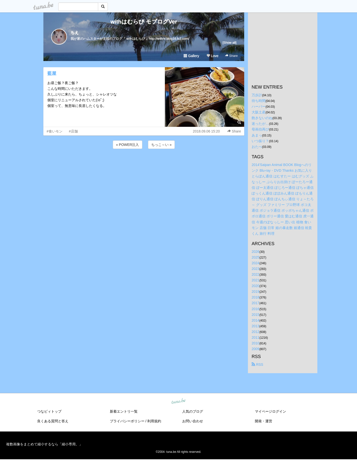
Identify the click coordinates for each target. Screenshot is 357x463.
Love (212, 56)
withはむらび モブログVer (144, 22)
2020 (255, 286)
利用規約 (154, 421)
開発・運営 (263, 421)
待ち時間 (259, 101)
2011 (255, 337)
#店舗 (73, 131)
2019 (255, 292)
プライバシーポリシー (127, 421)
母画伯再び (260, 129)
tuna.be (178, 401)
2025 (255, 257)
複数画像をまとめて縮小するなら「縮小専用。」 (44, 444)
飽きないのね (262, 118)
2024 (255, 263)
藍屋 (51, 73)
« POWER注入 (127, 145)
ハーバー (259, 106)
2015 (255, 315)
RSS (257, 364)
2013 (255, 326)
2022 (255, 274)
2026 (255, 252)
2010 (255, 343)
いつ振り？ (260, 141)
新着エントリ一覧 (124, 411)
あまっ (257, 135)
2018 (255, 297)
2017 (255, 303)
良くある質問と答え (52, 421)
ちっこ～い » (161, 145)
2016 (255, 309)
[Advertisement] (143, 163)
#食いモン (54, 131)
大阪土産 (259, 112)
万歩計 (257, 95)
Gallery (191, 56)
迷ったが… (260, 124)
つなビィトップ (49, 411)
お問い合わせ (192, 421)
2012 (255, 332)
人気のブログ (192, 411)
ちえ (75, 33)
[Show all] (230, 42)
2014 (255, 320)
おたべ (257, 147)
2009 (255, 349)
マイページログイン (270, 411)
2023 (255, 269)
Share (231, 56)
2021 (255, 280)
